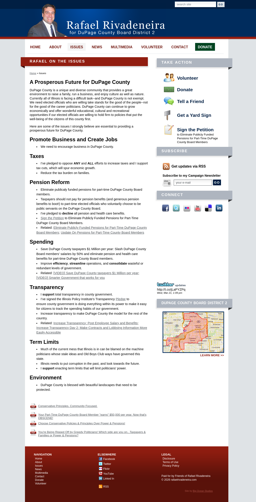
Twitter (176, 208)
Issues (39, 465)
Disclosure (169, 458)
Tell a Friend (190, 101)
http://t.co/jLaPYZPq (171, 289)
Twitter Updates (172, 284)
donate (205, 47)
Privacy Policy (171, 465)
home (35, 47)
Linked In (219, 208)
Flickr (186, 208)
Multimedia (41, 472)
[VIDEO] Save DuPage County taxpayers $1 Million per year (96, 273)
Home (33, 73)
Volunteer (187, 78)
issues (76, 47)
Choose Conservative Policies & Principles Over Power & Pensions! (81, 423)
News (38, 469)
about (55, 47)
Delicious (208, 208)
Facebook (165, 208)
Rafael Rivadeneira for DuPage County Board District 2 (98, 20)
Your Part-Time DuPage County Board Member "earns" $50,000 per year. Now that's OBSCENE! (92, 416)
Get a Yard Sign (194, 115)
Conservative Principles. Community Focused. (67, 406)
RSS (106, 486)
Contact (39, 476)
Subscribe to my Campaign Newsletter (192, 175)
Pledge (121, 299)
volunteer (152, 47)
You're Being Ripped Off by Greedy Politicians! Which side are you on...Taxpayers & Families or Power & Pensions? (92, 433)
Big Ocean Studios (203, 491)
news (97, 47)
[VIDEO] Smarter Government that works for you (70, 277)
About (38, 462)
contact (179, 47)
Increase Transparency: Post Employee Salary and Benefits (96, 323)
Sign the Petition (195, 129)
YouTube (197, 208)
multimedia (121, 47)
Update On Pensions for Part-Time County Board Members (102, 232)
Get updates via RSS (188, 166)
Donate (185, 89)
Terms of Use (170, 462)
